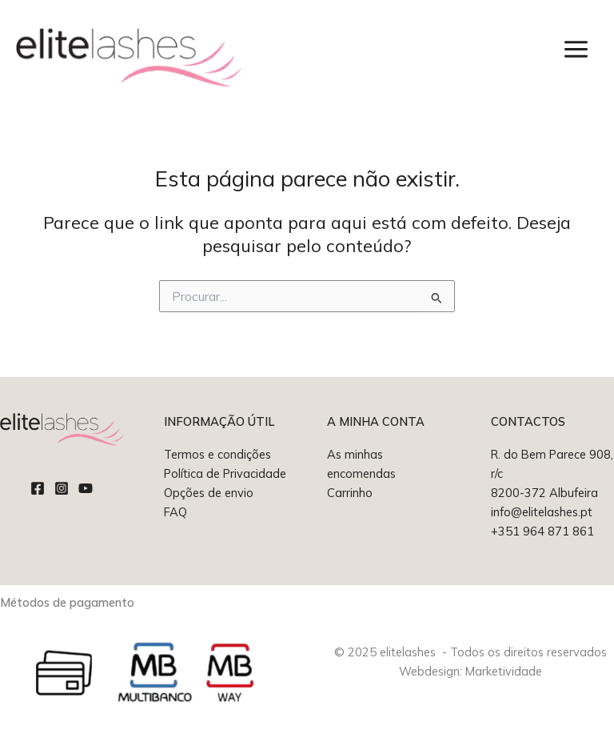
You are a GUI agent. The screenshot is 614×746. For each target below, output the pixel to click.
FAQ (175, 511)
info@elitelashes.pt (541, 511)
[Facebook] (37, 488)
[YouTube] (85, 488)
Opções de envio (208, 492)
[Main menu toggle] (576, 49)
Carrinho (350, 492)
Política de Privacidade (225, 473)
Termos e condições (217, 454)
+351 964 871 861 (542, 531)
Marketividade (503, 671)
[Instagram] (61, 488)
